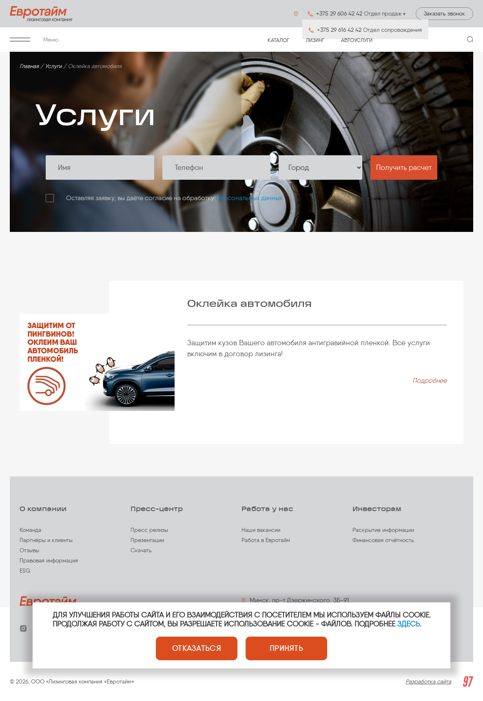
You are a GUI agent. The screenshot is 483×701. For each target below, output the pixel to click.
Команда (30, 530)
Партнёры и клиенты (46, 540)
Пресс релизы (149, 530)
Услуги (53, 66)
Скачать (141, 550)
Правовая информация (49, 560)
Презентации (147, 540)
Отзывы (29, 550)
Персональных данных (249, 198)
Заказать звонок (444, 13)
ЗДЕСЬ (408, 623)
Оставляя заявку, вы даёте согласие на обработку (174, 198)
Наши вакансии (261, 530)
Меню (34, 39)
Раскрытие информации (383, 530)
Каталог (278, 40)
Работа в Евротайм (266, 540)
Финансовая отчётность (383, 540)
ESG (25, 570)
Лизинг (315, 40)
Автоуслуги (356, 40)
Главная (29, 66)
